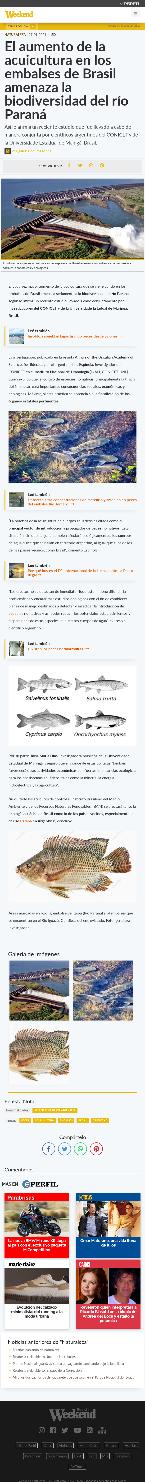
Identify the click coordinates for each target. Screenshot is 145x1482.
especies (16, 613)
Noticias (65, 1445)
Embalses (66, 1120)
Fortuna (111, 1445)
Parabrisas (33, 1456)
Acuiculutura (44, 1120)
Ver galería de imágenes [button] (28, 151)
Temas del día (22, 26)
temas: (11, 1120)
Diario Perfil (26, 1445)
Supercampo (57, 1456)
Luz (92, 1456)
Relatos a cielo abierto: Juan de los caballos (44, 1357)
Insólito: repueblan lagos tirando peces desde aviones (73, 336)
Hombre (131, 1445)
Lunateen (122, 1456)
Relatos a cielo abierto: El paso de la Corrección (47, 1370)
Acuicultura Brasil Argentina (55, 1110)
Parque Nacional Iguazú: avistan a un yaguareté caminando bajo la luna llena (68, 1364)
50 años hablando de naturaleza (36, 1350)
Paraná (26, 821)
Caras (47, 1445)
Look (78, 1456)
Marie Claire (88, 1445)
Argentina (100, 1120)
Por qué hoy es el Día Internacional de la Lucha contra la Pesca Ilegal (80, 572)
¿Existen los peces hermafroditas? (56, 648)
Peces (25, 1120)
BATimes (77, 1467)
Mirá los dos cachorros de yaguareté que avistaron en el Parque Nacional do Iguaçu (73, 1377)
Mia (105, 1456)
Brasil (82, 1120)
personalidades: (17, 1110)
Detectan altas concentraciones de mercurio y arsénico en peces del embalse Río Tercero (82, 501)
